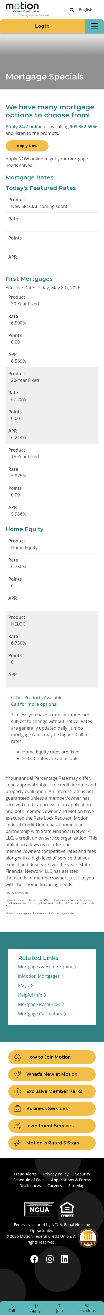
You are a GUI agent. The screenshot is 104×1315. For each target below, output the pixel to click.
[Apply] (36, 1308)
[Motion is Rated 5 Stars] (52, 1143)
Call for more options (33, 704)
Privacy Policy (56, 1174)
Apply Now (27, 145)
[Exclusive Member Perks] (52, 1091)
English (85, 9)
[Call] (11, 1308)
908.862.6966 (84, 126)
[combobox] (88, 9)
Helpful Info (30, 995)
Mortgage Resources (39, 1004)
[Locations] (87, 1308)
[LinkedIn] (64, 1259)
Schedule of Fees (28, 1179)
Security (82, 1174)
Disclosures (30, 1185)
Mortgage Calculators (40, 1014)
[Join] (59, 1308)
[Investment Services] (52, 1126)
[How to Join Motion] (52, 1057)
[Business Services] (52, 1109)
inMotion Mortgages (39, 976)
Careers (54, 1185)
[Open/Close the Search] (72, 10)
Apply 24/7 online (24, 126)
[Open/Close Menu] (94, 26)
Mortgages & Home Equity (45, 967)
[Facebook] (35, 1259)
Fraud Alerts (25, 1174)
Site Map (76, 1185)
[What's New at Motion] (52, 1074)
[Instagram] (51, 1259)
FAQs (23, 985)
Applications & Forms (71, 1179)
